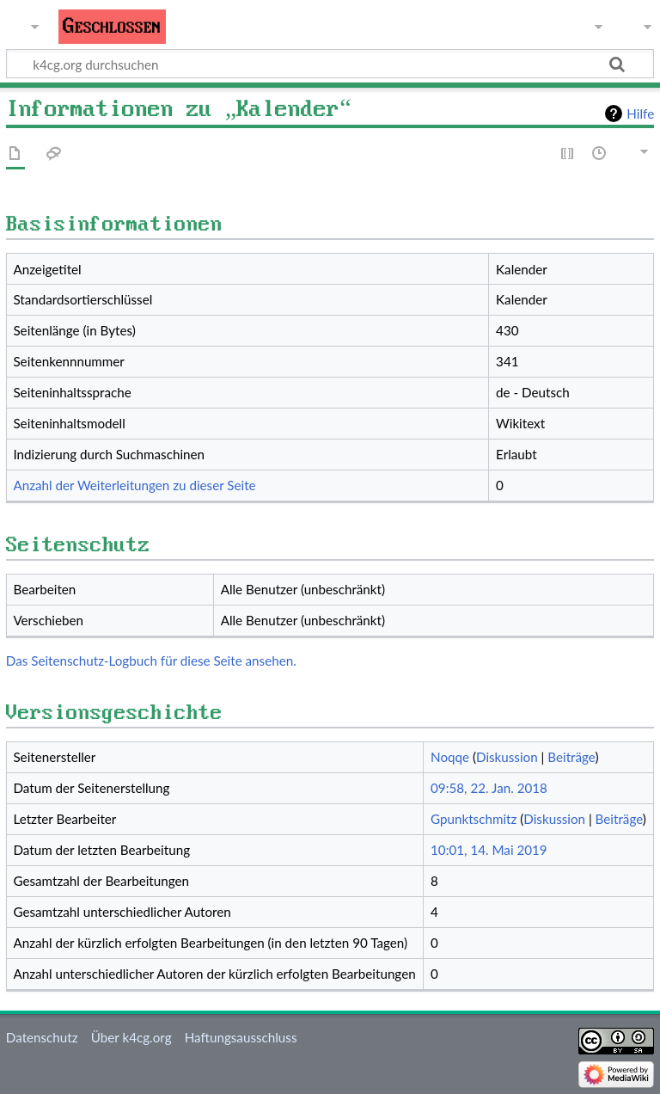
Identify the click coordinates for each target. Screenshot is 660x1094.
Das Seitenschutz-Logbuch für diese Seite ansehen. (151, 660)
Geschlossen (112, 27)
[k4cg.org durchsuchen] (330, 63)
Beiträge (571, 757)
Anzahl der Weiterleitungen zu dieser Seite (134, 485)
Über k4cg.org (131, 1037)
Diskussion (507, 757)
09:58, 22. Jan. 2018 (489, 788)
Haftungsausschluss (241, 1037)
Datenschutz (42, 1037)
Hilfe (640, 113)
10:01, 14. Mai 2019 (489, 849)
